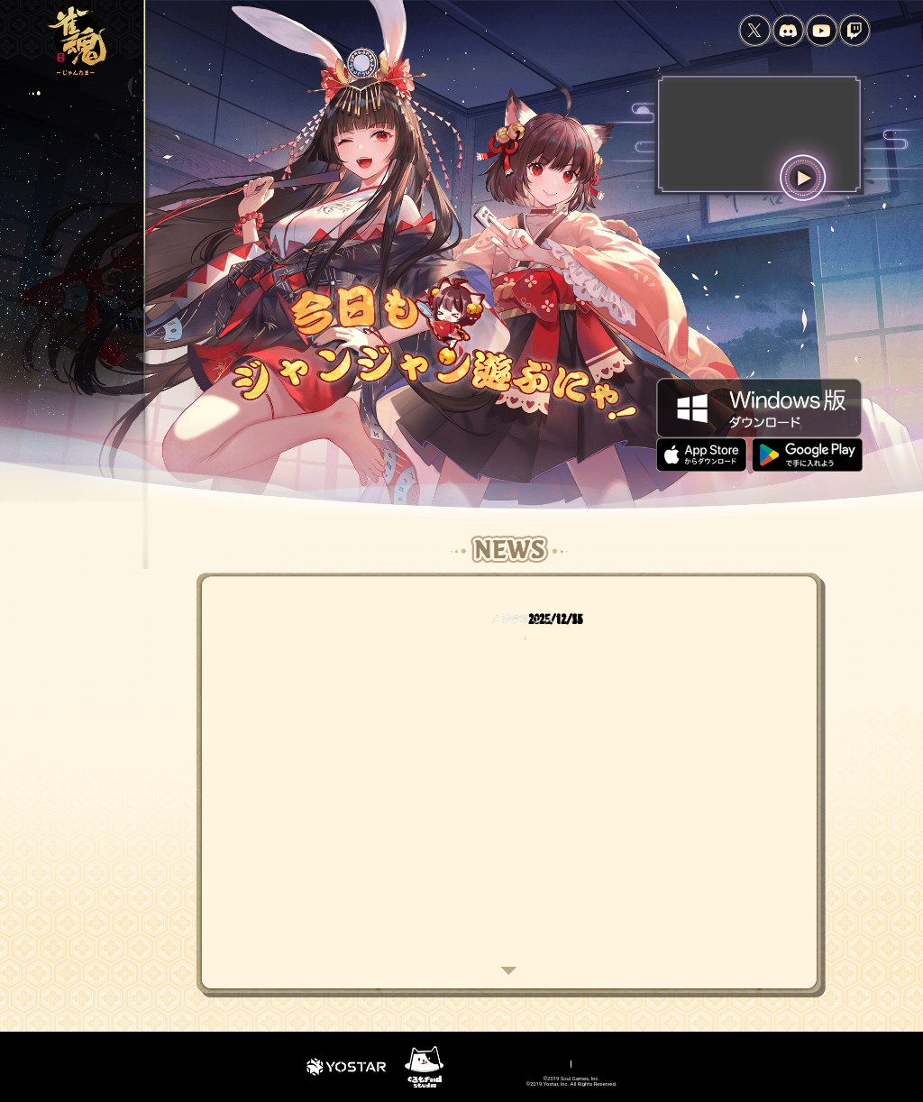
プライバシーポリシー (460, 1062)
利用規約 (393, 1062)
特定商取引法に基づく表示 (648, 1062)
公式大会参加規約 (735, 1062)
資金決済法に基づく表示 (551, 1062)
